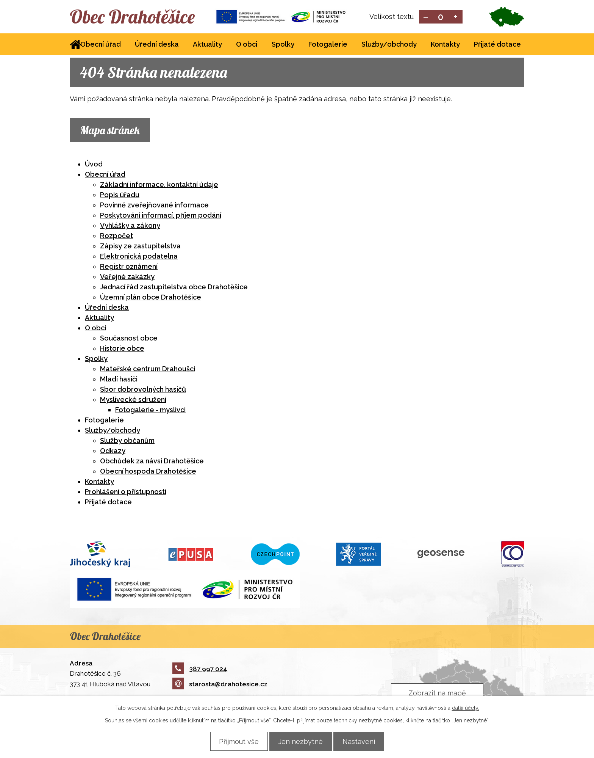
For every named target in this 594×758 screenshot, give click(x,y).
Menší (425, 17)
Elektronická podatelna (139, 257)
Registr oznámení (129, 267)
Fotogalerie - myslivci (150, 410)
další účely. (465, 708)
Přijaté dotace (497, 45)
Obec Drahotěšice (137, 17)
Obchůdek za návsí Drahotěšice (152, 462)
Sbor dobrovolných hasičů (143, 390)
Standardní (440, 17)
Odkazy (112, 451)
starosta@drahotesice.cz (219, 685)
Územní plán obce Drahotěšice (150, 298)
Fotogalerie (327, 45)
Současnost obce (129, 339)
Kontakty (445, 45)
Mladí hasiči (119, 380)
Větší (456, 17)
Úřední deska (157, 45)
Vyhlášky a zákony (130, 226)
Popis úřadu (119, 195)
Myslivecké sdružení (133, 400)
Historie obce (122, 349)
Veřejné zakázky (127, 277)
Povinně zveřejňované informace (154, 206)
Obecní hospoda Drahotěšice (148, 472)
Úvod (94, 165)
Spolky (283, 45)
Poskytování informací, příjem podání (160, 216)
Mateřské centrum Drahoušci (147, 370)
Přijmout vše (236, 741)
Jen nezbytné (300, 741)
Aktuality (207, 45)
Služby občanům (127, 441)
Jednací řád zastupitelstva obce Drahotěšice (174, 288)
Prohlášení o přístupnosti (125, 492)
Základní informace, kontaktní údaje (159, 185)
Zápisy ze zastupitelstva (140, 247)
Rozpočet (116, 236)
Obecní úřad (100, 45)
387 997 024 (199, 669)
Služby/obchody (389, 45)
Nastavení (361, 741)
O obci (246, 45)
